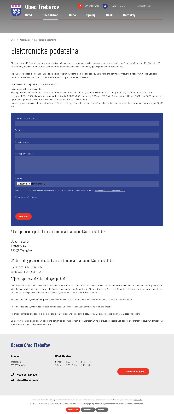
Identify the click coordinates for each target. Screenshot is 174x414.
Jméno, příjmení (26, 118)
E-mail (22, 141)
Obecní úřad (50, 15)
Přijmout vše (72, 409)
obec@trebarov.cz (117, 6)
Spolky (90, 15)
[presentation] (33, 204)
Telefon (18, 130)
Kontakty (129, 15)
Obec (72, 15)
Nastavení (102, 409)
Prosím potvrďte (26, 197)
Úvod (28, 15)
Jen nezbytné (88, 409)
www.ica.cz (85, 77)
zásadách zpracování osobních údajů (110, 190)
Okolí (109, 15)
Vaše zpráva (25, 153)
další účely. (138, 400)
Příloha (18, 178)
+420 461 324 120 (91, 6)
